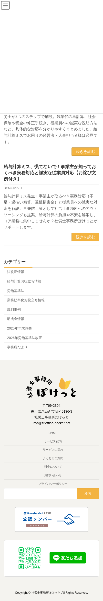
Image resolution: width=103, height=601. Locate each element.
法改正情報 (15, 272)
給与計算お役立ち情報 (24, 281)
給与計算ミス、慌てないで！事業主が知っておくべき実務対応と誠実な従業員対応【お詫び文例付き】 (50, 172)
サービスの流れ (53, 450)
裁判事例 (14, 309)
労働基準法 (15, 291)
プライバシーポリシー (53, 483)
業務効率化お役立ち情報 (26, 300)
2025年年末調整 (19, 328)
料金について (53, 466)
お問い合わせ (53, 475)
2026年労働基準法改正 (24, 338)
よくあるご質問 (53, 458)
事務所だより (17, 347)
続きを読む (85, 151)
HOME (53, 433)
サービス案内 (53, 441)
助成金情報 (15, 319)
